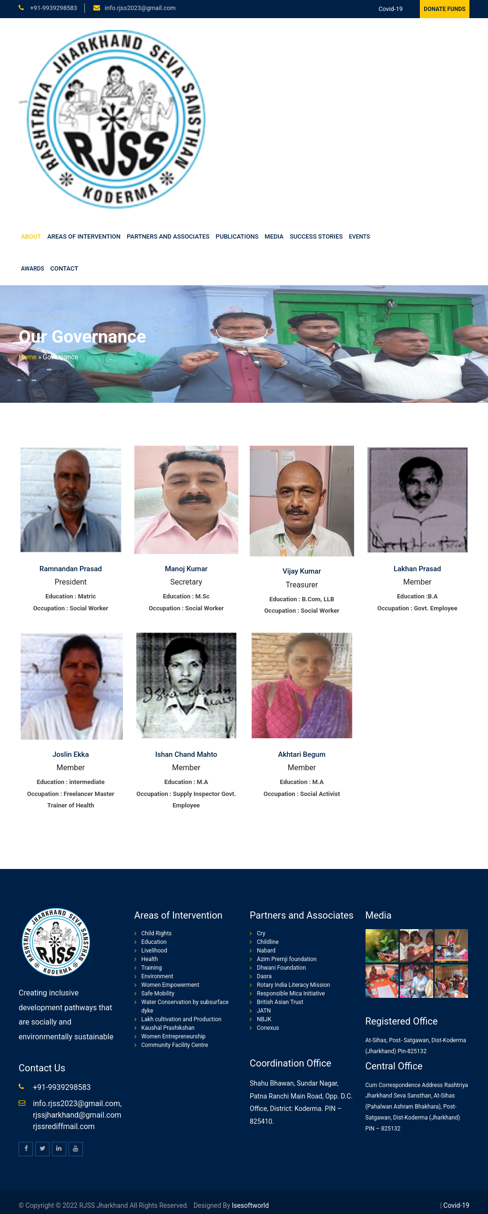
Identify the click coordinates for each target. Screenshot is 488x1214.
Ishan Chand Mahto (186, 754)
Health (150, 959)
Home (28, 357)
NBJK (264, 1019)
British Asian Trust (280, 1002)
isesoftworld (249, 1205)
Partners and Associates (168, 236)
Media (274, 236)
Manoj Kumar (186, 569)
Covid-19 (390, 8)
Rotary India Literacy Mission (293, 985)
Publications (237, 236)
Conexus (268, 1028)
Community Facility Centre (175, 1045)
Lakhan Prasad (417, 569)
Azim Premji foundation (286, 959)
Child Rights (157, 933)
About (31, 236)
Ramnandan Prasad (71, 569)
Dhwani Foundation (281, 967)
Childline (268, 942)
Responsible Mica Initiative (291, 993)
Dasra (264, 976)
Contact (65, 268)
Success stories (316, 236)
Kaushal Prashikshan (168, 1028)
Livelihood (154, 950)
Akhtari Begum (301, 754)
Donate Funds (444, 9)
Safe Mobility (158, 993)
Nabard (266, 950)
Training (152, 967)
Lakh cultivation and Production (182, 1019)
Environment (157, 976)
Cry (261, 933)
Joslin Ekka (70, 754)
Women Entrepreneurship (174, 1036)
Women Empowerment (171, 985)
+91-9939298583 (53, 7)
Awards (32, 268)
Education (154, 942)
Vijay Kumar (302, 571)
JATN (264, 1010)
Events (359, 236)
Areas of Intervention (84, 236)
